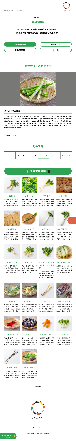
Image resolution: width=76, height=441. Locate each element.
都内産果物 (20, 49)
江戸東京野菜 (20, 44)
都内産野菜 (56, 44)
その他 (56, 49)
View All (38, 386)
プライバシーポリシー (38, 427)
